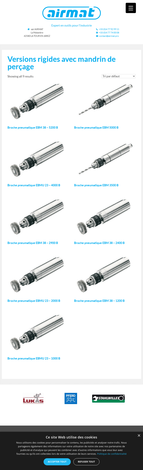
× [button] (138, 435)
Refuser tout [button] (86, 461)
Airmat (71, 13)
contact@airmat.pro (109, 36)
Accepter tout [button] (57, 461)
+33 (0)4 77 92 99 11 (109, 29)
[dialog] (71, 451)
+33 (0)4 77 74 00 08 (109, 32)
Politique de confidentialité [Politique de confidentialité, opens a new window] (112, 453)
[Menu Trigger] (131, 8)
